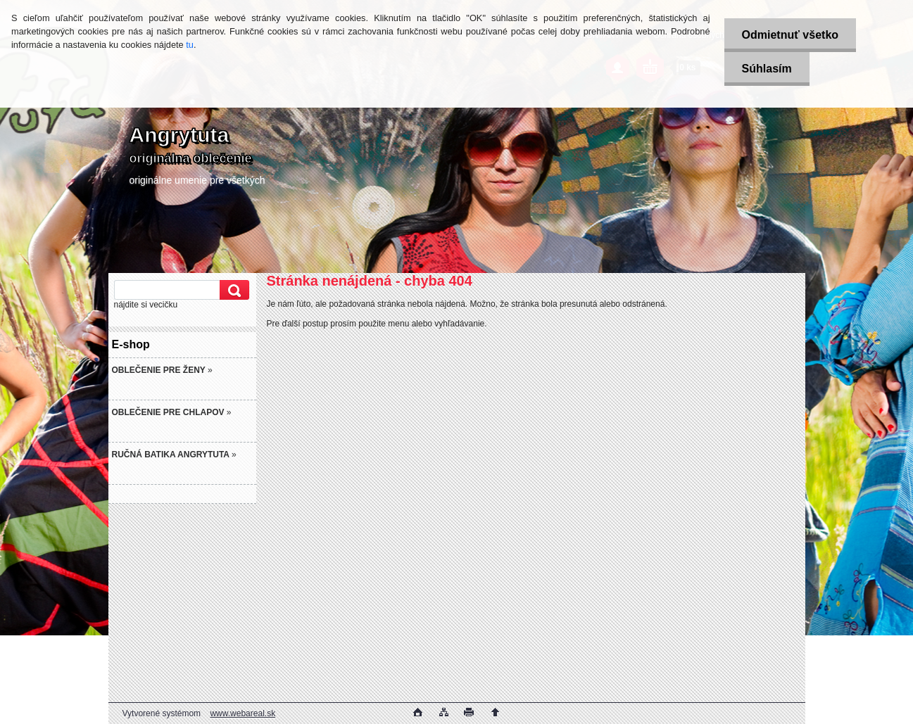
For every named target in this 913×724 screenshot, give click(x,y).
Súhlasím (767, 69)
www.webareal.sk (242, 713)
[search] (232, 290)
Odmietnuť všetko (790, 35)
